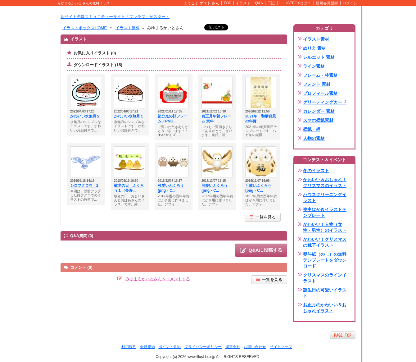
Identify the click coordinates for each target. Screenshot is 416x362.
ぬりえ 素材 (314, 48)
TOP (227, 3)
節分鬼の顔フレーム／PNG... (173, 118)
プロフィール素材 (320, 93)
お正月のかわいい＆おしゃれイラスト (324, 307)
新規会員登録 (327, 3)
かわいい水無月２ (85, 116)
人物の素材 (314, 138)
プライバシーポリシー (203, 347)
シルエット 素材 (319, 57)
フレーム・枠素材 (320, 75)
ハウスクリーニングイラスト (324, 197)
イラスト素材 (316, 39)
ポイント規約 (169, 347)
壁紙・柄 (311, 129)
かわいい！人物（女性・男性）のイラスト (324, 227)
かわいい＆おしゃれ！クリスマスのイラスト (324, 182)
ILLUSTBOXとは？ (295, 3)
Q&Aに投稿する (261, 250)
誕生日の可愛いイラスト (324, 292)
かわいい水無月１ (129, 116)
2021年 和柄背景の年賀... (260, 118)
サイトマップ (281, 347)
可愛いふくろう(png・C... (171, 188)
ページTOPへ (342, 335)
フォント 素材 (316, 84)
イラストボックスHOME (84, 27)
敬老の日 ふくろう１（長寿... (129, 188)
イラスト (243, 3)
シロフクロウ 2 (84, 185)
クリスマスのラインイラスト (324, 278)
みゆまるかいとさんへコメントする (157, 279)
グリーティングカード (324, 102)
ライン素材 (314, 66)
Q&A (259, 3)
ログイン (349, 3)
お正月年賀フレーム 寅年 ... (216, 118)
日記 (271, 3)
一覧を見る (263, 217)
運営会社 (232, 347)
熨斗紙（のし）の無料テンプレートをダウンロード (324, 260)
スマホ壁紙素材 (318, 120)
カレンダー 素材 (319, 111)
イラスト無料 (127, 27)
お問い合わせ (255, 347)
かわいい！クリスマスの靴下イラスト (324, 242)
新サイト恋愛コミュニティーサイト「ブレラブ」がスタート (115, 16)
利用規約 (128, 347)
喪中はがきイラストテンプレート (324, 212)
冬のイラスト (316, 170)
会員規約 (147, 347)
